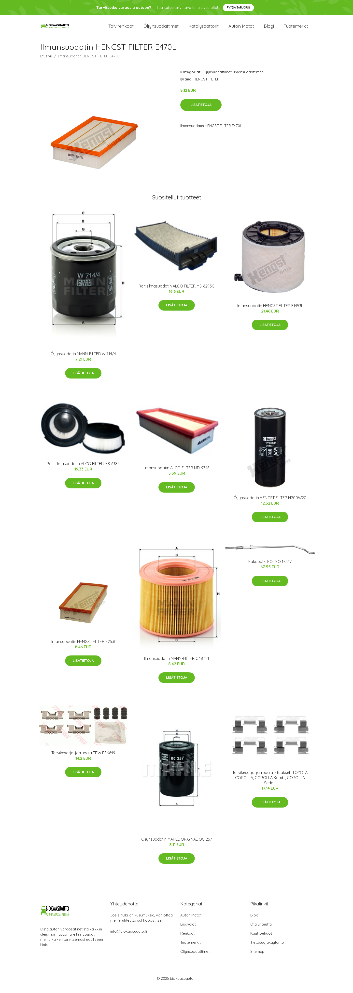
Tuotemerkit (296, 29)
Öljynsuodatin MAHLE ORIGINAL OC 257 (176, 845)
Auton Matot (190, 921)
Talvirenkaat (121, 29)
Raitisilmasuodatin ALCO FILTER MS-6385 (83, 470)
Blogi (269, 29)
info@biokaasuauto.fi (128, 937)
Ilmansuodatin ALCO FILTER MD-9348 (177, 474)
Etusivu (46, 62)
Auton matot (241, 29)
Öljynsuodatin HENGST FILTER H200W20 (270, 503)
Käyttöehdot (261, 939)
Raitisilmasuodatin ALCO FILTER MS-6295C (176, 292)
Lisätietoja (201, 111)
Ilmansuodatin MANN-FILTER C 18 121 (176, 664)
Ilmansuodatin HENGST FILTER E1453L (270, 311)
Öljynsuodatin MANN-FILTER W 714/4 (83, 360)
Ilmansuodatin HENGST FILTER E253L (83, 647)
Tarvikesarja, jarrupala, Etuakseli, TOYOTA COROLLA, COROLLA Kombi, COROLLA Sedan (270, 784)
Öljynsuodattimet (161, 29)
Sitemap (257, 957)
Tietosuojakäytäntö (267, 948)
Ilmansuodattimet (248, 78)
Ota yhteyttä (261, 930)
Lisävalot (188, 930)
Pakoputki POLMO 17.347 (270, 567)
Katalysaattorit (203, 29)
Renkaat (187, 939)
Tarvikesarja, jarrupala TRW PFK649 (83, 759)
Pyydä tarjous (238, 7)
